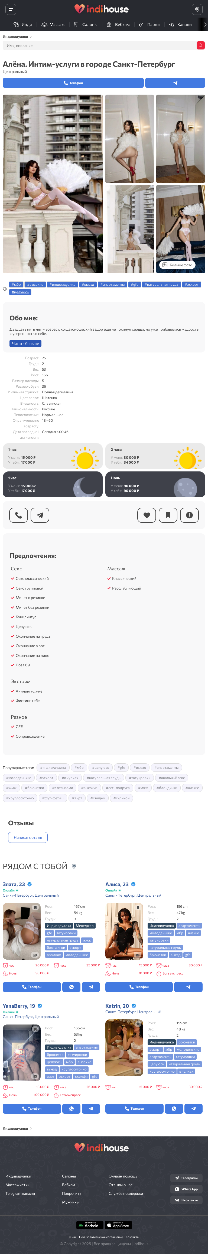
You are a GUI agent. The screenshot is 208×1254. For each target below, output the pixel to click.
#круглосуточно (20, 798)
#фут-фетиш (53, 798)
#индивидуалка (63, 284)
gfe (49, 933)
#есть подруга (118, 788)
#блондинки (167, 788)
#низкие (192, 788)
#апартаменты (112, 284)
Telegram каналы (20, 1193)
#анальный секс (172, 778)
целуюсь (54, 1062)
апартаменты (189, 925)
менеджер (85, 925)
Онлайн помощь (123, 1176)
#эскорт (192, 284)
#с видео (97, 798)
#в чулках (70, 778)
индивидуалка (59, 925)
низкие (193, 933)
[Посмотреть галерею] (35, 955)
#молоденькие (18, 778)
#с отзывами (62, 788)
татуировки (66, 933)
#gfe (134, 284)
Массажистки (17, 1185)
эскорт (75, 947)
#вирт (77, 798)
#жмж (11, 788)
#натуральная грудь (161, 284)
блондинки (56, 947)
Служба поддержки (126, 1193)
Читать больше (25, 343)
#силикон (121, 798)
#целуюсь (20, 292)
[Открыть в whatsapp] (71, 987)
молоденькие (77, 955)
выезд (176, 955)
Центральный (15, 71)
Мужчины (70, 1202)
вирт (50, 1076)
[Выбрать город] (197, 9)
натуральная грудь (62, 940)
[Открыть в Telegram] (91, 987)
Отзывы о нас (120, 1185)
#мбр (16, 284)
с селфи (81, 1076)
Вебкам (68, 1185)
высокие (84, 1062)
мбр (180, 933)
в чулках (54, 955)
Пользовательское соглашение (101, 1237)
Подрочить (71, 1193)
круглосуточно (74, 1069)
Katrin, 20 (117, 1006)
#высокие (35, 284)
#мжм (143, 788)
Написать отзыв (28, 837)
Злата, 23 (14, 884)
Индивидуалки (18, 1176)
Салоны (69, 1176)
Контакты (132, 1237)
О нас (72, 1237)
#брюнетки (34, 788)
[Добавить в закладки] (35, 907)
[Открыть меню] (10, 9)
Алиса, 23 (117, 884)
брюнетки (158, 955)
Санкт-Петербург (18, 895)
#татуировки (139, 778)
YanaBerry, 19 (19, 1006)
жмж (87, 940)
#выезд (88, 284)
